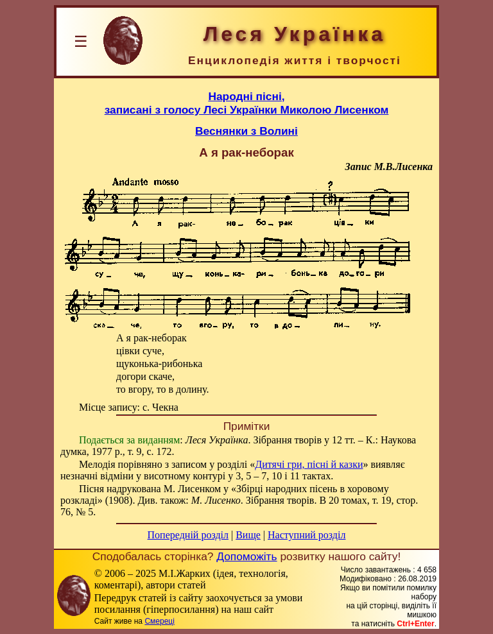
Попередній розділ (188, 534)
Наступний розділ (306, 534)
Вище (248, 534)
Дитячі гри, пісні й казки (309, 464)
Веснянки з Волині (246, 130)
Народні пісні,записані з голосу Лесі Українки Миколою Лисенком (247, 103)
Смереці (159, 621)
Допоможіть (246, 556)
